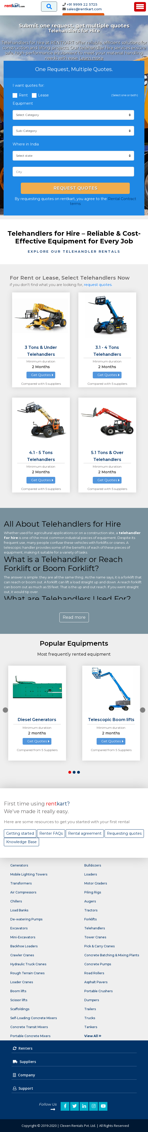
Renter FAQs (51, 833)
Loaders (90, 874)
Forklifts (90, 919)
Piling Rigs (92, 892)
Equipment (23, 103)
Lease (43, 95)
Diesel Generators (37, 719)
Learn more (91, 58)
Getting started (20, 833)
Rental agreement (84, 833)
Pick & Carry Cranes (99, 946)
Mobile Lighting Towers (28, 874)
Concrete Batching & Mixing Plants (111, 955)
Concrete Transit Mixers (29, 1027)
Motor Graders (95, 883)
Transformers (21, 883)
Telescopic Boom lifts (111, 719)
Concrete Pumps (97, 964)
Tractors (90, 910)
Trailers (90, 1009)
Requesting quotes (124, 833)
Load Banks (19, 910)
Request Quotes (75, 188)
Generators (19, 865)
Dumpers (91, 1000)
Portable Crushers (98, 991)
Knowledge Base (21, 842)
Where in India (26, 144)
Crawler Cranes (22, 955)
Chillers (16, 901)
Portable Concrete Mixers (30, 1036)
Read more (74, 617)
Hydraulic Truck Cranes (28, 964)
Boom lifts (18, 991)
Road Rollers (94, 973)
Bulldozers (92, 865)
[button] (70, 772)
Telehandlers (94, 928)
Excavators (18, 928)
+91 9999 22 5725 (82, 4)
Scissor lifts (18, 1000)
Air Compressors (23, 892)
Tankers (90, 1027)
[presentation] (5, 710)
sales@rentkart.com (84, 9)
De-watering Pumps (26, 919)
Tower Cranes (95, 937)
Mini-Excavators (22, 937)
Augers (90, 901)
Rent (23, 95)
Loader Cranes (21, 982)
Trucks (89, 1018)
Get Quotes (41, 375)
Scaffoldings (19, 1009)
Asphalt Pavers (95, 982)
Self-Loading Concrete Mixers (33, 1018)
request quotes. (98, 284)
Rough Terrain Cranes (27, 973)
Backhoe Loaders (24, 946)
